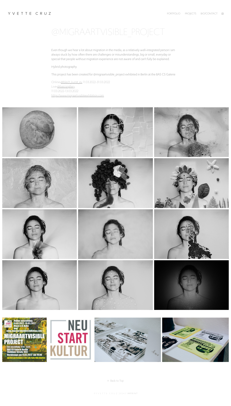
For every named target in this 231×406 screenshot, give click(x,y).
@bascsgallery (66, 86)
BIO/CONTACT (209, 13)
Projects (190, 13)
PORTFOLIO (173, 13)
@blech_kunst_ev (71, 82)
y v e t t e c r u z (30, 13)
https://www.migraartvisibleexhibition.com (77, 95)
